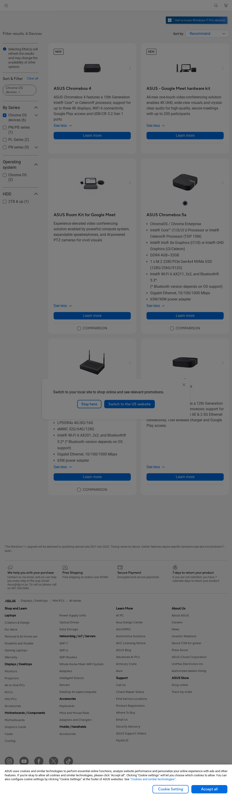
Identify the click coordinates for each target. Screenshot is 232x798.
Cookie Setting (170, 789)
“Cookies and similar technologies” (153, 779)
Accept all (209, 789)
